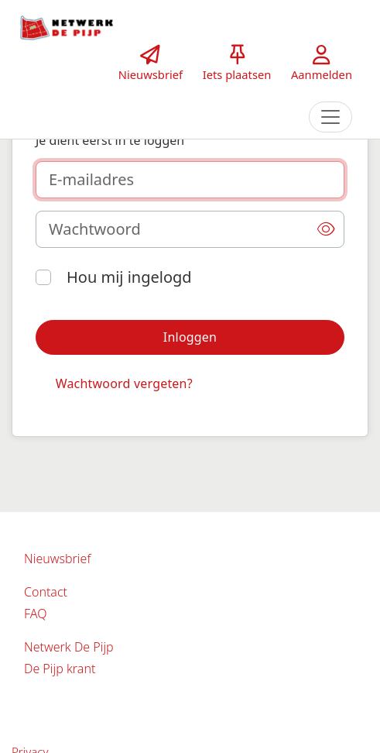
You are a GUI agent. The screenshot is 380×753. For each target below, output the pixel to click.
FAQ (35, 613)
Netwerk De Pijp (69, 646)
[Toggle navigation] (330, 116)
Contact (45, 591)
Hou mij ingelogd (129, 276)
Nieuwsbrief (57, 558)
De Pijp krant (59, 668)
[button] (325, 229)
